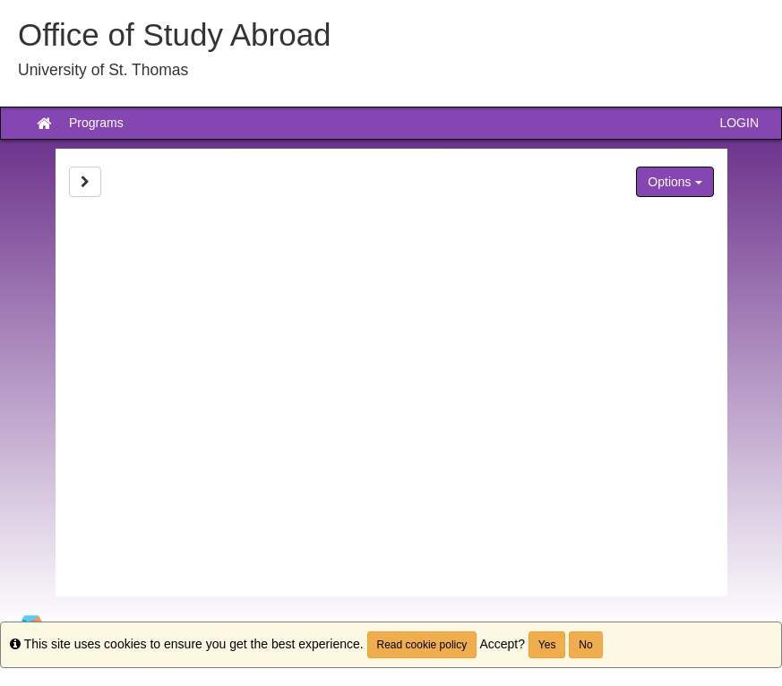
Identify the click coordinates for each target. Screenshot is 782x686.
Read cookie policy (422, 645)
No (585, 645)
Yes (547, 645)
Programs (96, 123)
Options (674, 182)
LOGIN (739, 123)
